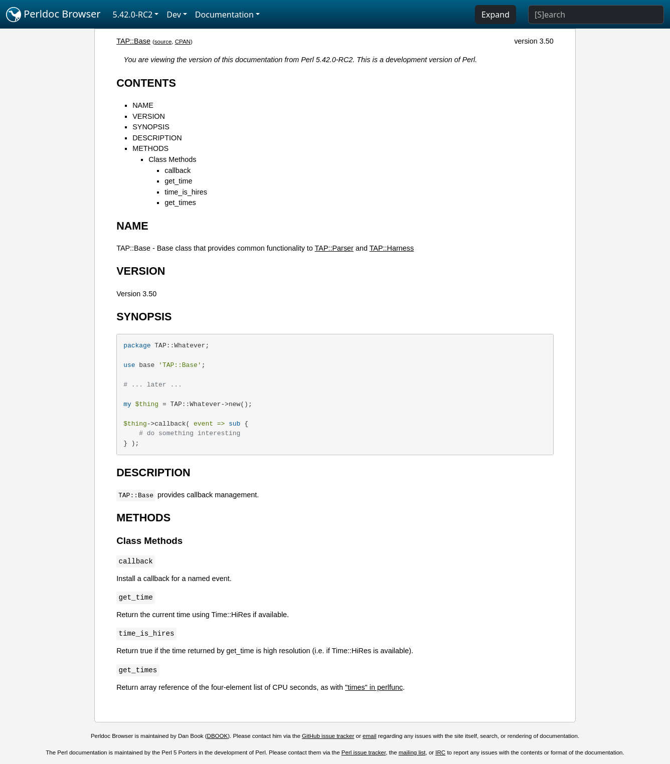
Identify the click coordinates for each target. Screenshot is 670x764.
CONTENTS (146, 83)
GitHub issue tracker (328, 736)
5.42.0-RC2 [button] (133, 14)
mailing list (412, 752)
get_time (178, 181)
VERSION (148, 116)
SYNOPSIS (151, 127)
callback (177, 170)
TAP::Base (133, 41)
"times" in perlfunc (374, 687)
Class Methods (172, 159)
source (163, 42)
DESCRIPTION (157, 138)
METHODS (150, 148)
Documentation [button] (224, 14)
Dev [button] (173, 14)
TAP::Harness (392, 248)
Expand (495, 14)
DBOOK (217, 736)
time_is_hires (185, 192)
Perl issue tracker (364, 752)
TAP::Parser (334, 248)
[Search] (596, 14)
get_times (180, 203)
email (370, 736)
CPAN (183, 42)
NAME (142, 105)
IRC (440, 752)
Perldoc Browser (53, 14)
